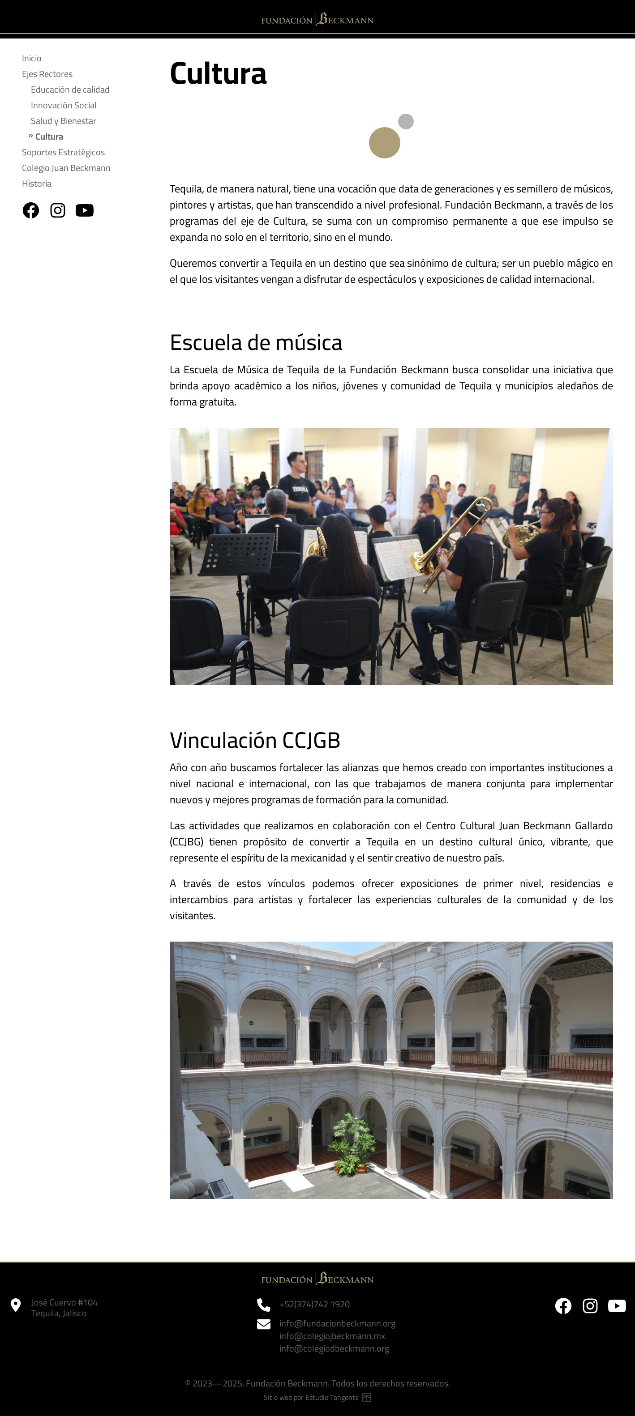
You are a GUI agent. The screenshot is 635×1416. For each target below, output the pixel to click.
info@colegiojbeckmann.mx (332, 1336)
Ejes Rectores (47, 73)
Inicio (32, 58)
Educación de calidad (70, 89)
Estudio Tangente (338, 1397)
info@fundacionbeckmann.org (337, 1323)
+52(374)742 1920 (314, 1304)
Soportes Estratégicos (63, 152)
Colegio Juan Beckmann (66, 167)
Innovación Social (64, 105)
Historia (36, 183)
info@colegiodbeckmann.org (334, 1348)
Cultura (49, 136)
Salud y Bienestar (63, 120)
